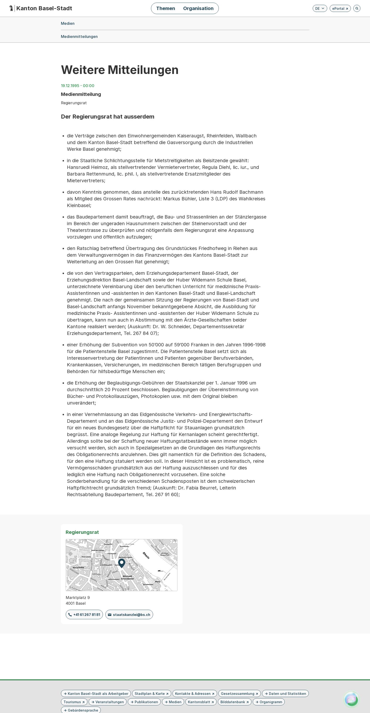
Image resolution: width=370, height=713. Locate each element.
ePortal (340, 9)
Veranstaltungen (110, 702)
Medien (175, 702)
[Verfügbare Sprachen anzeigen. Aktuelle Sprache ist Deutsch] (320, 8)
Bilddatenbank (232, 702)
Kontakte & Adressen (193, 694)
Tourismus (72, 702)
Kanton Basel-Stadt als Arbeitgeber (98, 694)
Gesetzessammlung (237, 694)
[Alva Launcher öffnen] (351, 699)
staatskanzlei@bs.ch (131, 615)
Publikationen (146, 702)
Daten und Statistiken (287, 694)
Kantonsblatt (199, 702)
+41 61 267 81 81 (86, 615)
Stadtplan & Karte (150, 694)
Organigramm (271, 702)
